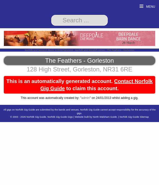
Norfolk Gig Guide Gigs (60, 116)
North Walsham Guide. (105, 116)
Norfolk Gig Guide (36, 116)
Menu (147, 6)
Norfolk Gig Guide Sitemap (134, 116)
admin (85, 98)
